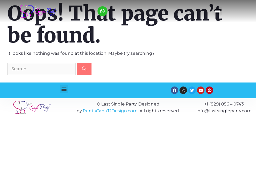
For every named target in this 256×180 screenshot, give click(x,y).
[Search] (84, 69)
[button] (218, 11)
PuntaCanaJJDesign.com (110, 110)
